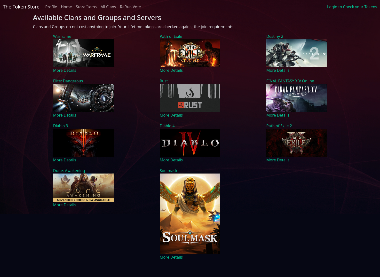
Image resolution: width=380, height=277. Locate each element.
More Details (64, 70)
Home (66, 6)
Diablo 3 (60, 125)
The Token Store (21, 6)
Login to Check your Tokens (352, 6)
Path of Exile (171, 36)
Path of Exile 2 (279, 125)
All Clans (108, 6)
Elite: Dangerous (68, 81)
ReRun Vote (130, 6)
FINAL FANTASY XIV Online (290, 81)
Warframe (62, 36)
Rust (164, 81)
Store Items (86, 6)
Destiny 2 (274, 36)
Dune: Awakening (69, 170)
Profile (51, 6)
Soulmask (168, 170)
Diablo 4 (167, 125)
